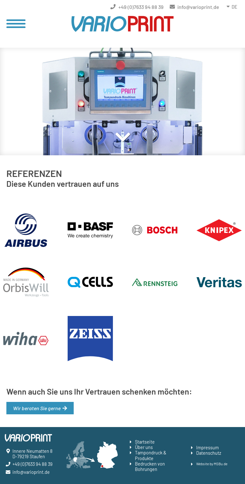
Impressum (207, 447)
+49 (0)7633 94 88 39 (32, 464)
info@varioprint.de (31, 472)
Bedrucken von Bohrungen (150, 466)
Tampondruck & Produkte (150, 455)
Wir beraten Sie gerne (40, 408)
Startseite (145, 442)
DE (234, 7)
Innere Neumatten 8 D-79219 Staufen (32, 453)
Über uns (144, 447)
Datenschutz (208, 453)
